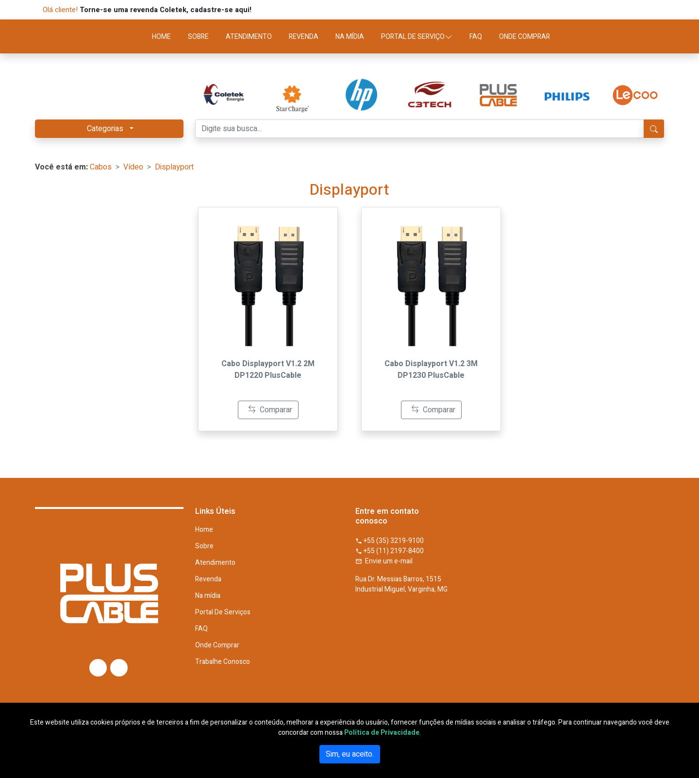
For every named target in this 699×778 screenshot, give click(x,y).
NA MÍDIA (349, 37)
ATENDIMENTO (249, 37)
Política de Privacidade (381, 732)
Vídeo (133, 167)
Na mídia (207, 595)
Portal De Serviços (222, 612)
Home (204, 529)
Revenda (208, 579)
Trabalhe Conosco (222, 662)
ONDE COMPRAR (524, 37)
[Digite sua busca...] (419, 128)
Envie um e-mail (384, 561)
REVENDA (303, 37)
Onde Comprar (217, 645)
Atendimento (215, 562)
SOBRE (198, 37)
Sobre (204, 546)
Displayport (174, 167)
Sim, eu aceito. (350, 754)
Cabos (101, 167)
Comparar (270, 410)
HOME (161, 37)
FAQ (475, 37)
